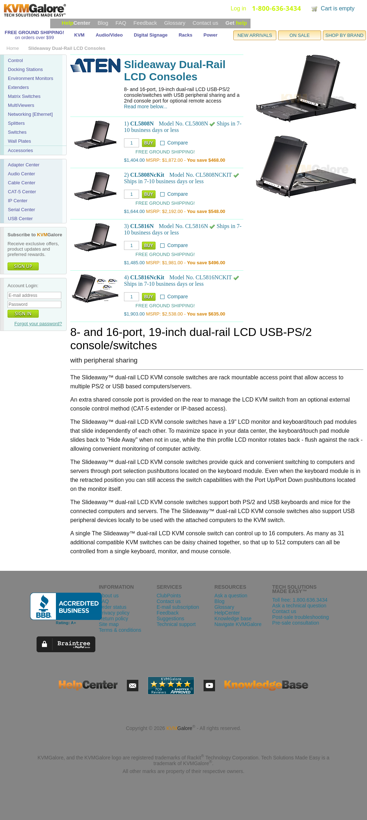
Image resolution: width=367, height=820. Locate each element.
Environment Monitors (30, 78)
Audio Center (21, 173)
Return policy (113, 618)
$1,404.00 (134, 160)
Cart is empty (337, 8)
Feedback (145, 23)
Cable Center (21, 182)
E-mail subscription (178, 607)
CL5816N (142, 226)
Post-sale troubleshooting (300, 617)
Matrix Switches (24, 96)
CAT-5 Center (22, 191)
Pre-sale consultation (295, 623)
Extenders (18, 87)
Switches (17, 132)
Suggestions (170, 618)
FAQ (120, 23)
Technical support (176, 624)
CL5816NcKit (147, 277)
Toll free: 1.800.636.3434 (300, 600)
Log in (238, 8)
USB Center (20, 218)
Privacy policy (114, 613)
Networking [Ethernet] (30, 114)
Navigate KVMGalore (238, 624)
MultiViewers (21, 105)
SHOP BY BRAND (344, 35)
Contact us (205, 23)
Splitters (16, 123)
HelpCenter (227, 613)
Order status (113, 607)
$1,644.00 (134, 211)
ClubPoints (169, 595)
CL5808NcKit (147, 175)
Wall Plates (19, 141)
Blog (102, 23)
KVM (79, 35)
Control (15, 60)
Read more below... (145, 106)
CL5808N (142, 123)
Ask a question (230, 595)
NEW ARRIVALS (255, 35)
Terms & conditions (120, 630)
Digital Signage (151, 35)
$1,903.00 (134, 314)
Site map (109, 624)
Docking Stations (25, 69)
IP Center (18, 200)
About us (109, 595)
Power (211, 35)
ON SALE (300, 35)
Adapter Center (23, 164)
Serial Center (21, 209)
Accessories (20, 150)
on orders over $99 (34, 37)
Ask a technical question (299, 605)
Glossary (174, 23)
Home (12, 48)
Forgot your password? (38, 323)
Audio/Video (109, 35)
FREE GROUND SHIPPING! (34, 32)
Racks (185, 35)
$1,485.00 (134, 262)
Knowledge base (233, 618)
